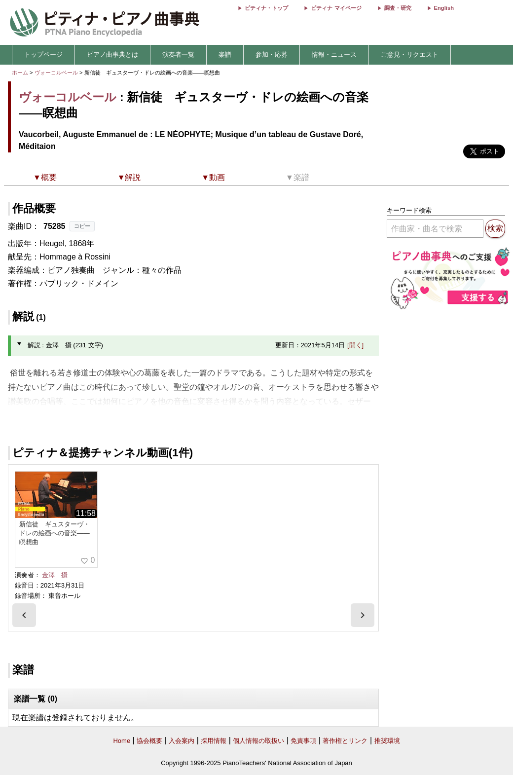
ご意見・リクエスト (410, 54)
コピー (82, 226)
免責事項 (303, 740)
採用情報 (213, 740)
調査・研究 (397, 8)
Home (121, 740)
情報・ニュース (334, 54)
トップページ (43, 54)
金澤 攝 (55, 575)
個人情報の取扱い (258, 740)
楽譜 (225, 54)
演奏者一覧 (178, 54)
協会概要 (149, 740)
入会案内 (181, 740)
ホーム (20, 72)
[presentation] (24, 615)
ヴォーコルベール (56, 72)
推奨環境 (387, 740)
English (444, 8)
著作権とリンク (345, 740)
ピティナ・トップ (266, 8)
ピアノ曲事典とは (112, 54)
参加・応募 (272, 54)
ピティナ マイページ (336, 8)
